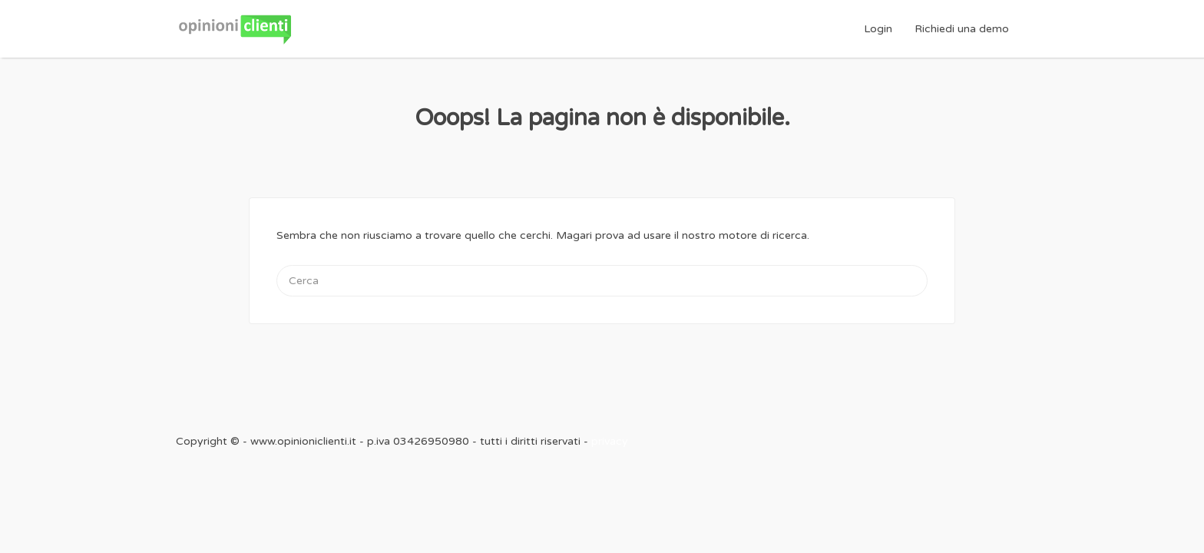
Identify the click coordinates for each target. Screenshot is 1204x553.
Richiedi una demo (962, 28)
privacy (609, 441)
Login (878, 28)
